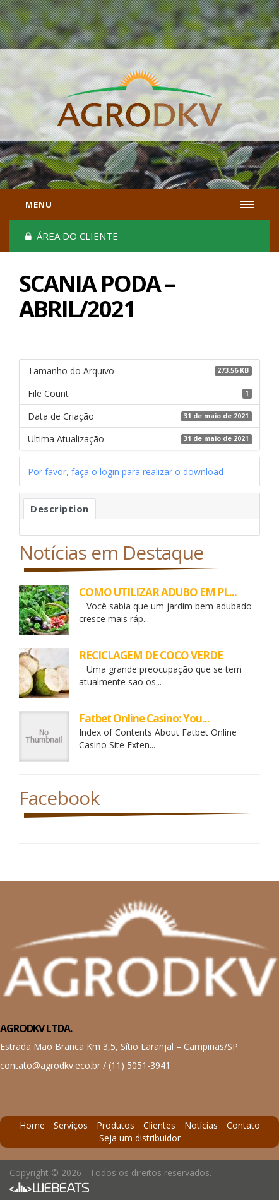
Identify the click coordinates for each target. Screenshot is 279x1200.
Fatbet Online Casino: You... (144, 718)
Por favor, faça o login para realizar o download (125, 472)
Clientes (159, 1125)
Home (32, 1125)
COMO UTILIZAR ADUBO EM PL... (158, 592)
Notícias (201, 1125)
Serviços (71, 1125)
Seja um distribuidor (140, 1138)
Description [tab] (59, 508)
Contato (243, 1125)
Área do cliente (71, 236)
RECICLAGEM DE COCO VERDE (151, 655)
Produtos (115, 1125)
